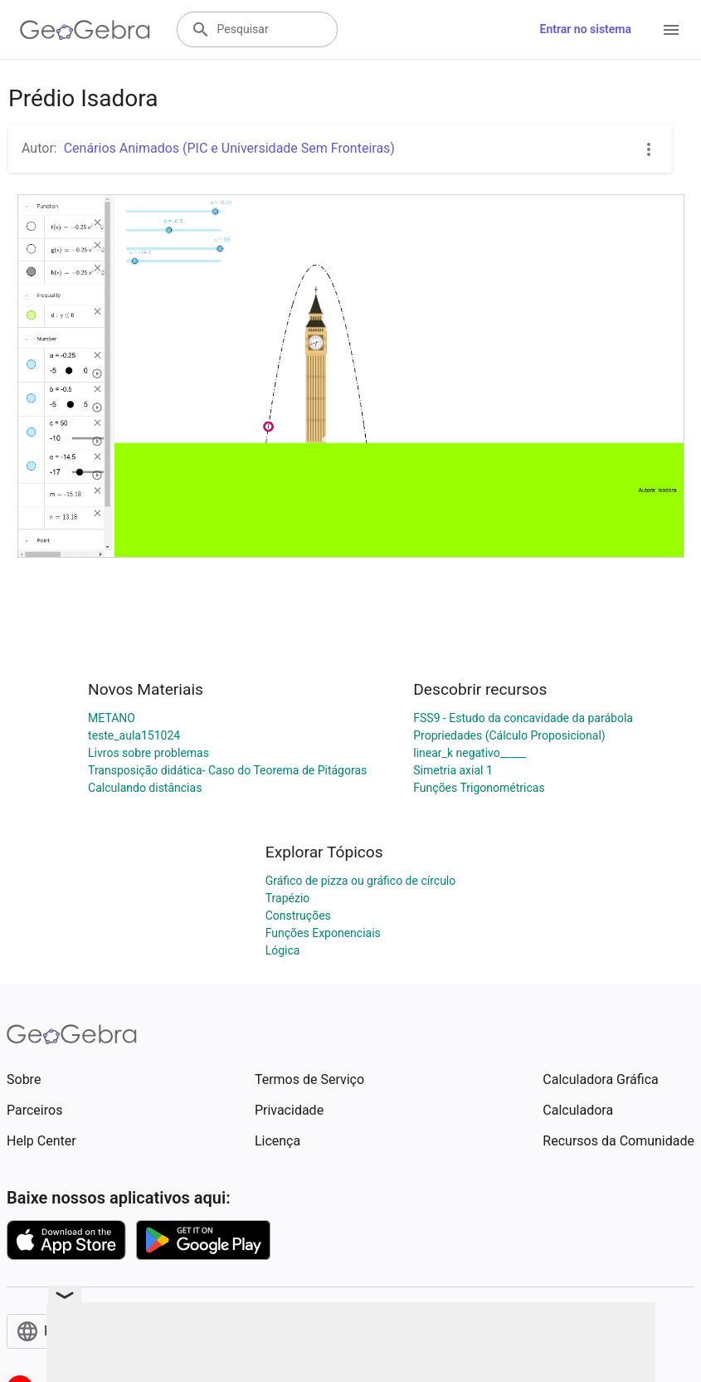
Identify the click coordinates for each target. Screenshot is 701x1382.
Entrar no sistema (585, 29)
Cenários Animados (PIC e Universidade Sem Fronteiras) (229, 148)
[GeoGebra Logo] (85, 30)
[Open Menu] (671, 30)
